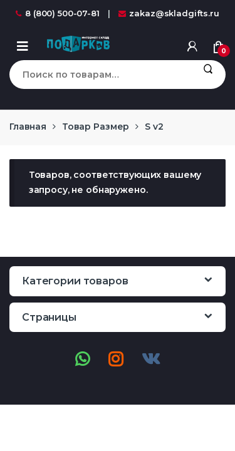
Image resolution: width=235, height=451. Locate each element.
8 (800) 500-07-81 (58, 13)
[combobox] (99, 74)
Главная (27, 126)
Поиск (208, 74)
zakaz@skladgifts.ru (168, 13)
